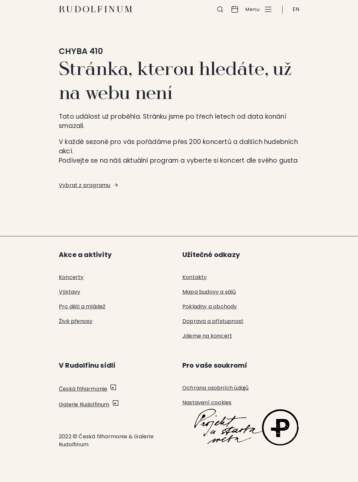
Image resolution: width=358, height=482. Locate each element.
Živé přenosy (76, 321)
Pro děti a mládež (82, 306)
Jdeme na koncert (207, 336)
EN (296, 9)
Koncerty (71, 277)
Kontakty (194, 277)
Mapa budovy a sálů (209, 292)
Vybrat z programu (84, 185)
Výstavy (69, 292)
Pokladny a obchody (209, 306)
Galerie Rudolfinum (84, 404)
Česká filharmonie (83, 389)
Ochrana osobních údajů (215, 388)
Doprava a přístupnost (212, 321)
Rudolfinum (96, 9)
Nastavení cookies (206, 402)
